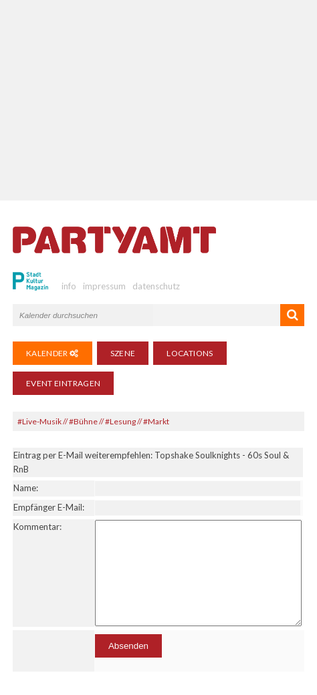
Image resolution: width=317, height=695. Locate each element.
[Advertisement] (159, 100)
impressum (104, 286)
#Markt (156, 421)
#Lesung (120, 421)
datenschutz (156, 286)
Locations (190, 353)
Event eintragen (63, 383)
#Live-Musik (39, 421)
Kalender (52, 353)
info (69, 286)
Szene (123, 353)
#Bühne (83, 421)
